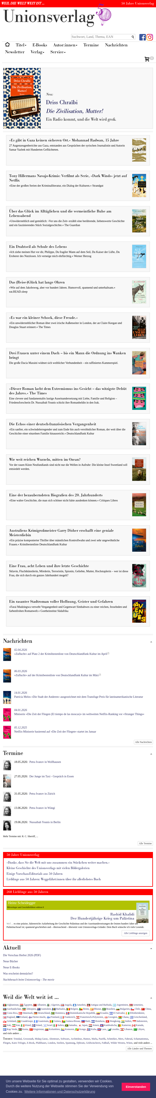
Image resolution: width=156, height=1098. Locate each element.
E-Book (30, 1042)
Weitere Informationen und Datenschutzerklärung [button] (59, 1091)
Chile (135, 1008)
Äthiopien (29, 1008)
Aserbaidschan (12, 1008)
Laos (102, 1029)
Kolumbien (52, 1029)
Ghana (123, 1017)
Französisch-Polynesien (89, 1017)
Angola (66, 1004)
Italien (59, 1025)
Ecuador (102, 1013)
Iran (16, 1025)
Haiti (85, 1021)
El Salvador (117, 1013)
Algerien (53, 1004)
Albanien (39, 1004)
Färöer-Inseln (37, 1017)
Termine (91, 45)
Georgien (110, 1017)
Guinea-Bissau (71, 1021)
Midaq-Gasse (41, 1038)
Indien (126, 1021)
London (51, 1042)
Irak (7, 1025)
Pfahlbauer (41, 1042)
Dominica (58, 1013)
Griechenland (138, 1017)
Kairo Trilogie (19, 1042)
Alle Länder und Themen (139, 1048)
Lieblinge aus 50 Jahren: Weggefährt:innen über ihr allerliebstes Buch (53, 879)
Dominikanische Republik (80, 1013)
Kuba (91, 1029)
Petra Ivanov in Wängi (42, 807)
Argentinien (120, 1004)
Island (37, 1025)
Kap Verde (10, 1029)
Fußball (105, 1042)
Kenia (23, 1029)
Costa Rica (10, 1013)
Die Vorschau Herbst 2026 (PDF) (22, 955)
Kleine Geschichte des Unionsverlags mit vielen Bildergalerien (48, 868)
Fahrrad (128, 1038)
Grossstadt (28, 1038)
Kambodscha (108, 1025)
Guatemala (41, 1021)
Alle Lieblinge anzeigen (135, 933)
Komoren (67, 1029)
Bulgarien (123, 1008)
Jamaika (71, 1025)
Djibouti (81, 1042)
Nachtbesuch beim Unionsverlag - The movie (28, 979)
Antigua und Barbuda (99, 1004)
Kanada (137, 1025)
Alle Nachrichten (143, 742)
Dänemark (26, 1013)
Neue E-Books (11, 967)
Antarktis (79, 1004)
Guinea (55, 1021)
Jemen (94, 1025)
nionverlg (58, 16)
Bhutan (95, 1008)
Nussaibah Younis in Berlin (45, 822)
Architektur (76, 1038)
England (9, 1017)
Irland (26, 1025)
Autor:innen (65, 45)
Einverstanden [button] (136, 1086)
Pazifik (102, 1038)
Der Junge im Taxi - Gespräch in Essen (51, 776)
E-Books (39, 45)
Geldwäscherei (93, 1042)
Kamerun (124, 1025)
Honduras (98, 1021)
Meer (120, 1038)
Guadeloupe (25, 1021)
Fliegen (6, 1042)
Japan (83, 1025)
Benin (84, 1008)
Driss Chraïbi (62, 102)
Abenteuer (54, 1038)
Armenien (136, 1004)
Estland (21, 1017)
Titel (21, 45)
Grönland (9, 1021)
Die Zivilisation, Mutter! (74, 111)
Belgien (72, 1008)
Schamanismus (141, 1038)
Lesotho (113, 1029)
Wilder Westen (117, 1042)
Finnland (53, 1017)
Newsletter (15, 52)
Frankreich (68, 1017)
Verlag (37, 52)
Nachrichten (116, 45)
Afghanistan (10, 1004)
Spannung (70, 1042)
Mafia (94, 1038)
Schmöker (112, 1038)
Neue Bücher (10, 961)
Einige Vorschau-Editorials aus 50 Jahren (34, 874)
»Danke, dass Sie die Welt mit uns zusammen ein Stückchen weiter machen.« (58, 863)
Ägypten (26, 1004)
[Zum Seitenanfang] (151, 642)
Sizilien (60, 1042)
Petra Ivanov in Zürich (42, 793)
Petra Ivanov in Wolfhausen (45, 761)
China (146, 1008)
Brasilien (108, 1008)
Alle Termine (145, 843)
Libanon (126, 1029)
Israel (47, 1025)
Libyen (139, 1029)
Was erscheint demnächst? (18, 973)
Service (58, 52)
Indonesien (140, 1021)
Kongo (80, 1029)
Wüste (129, 1042)
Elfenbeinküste (135, 1013)
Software (65, 1038)
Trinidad (18, 1038)
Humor (86, 1038)
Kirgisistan (36, 1029)
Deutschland (42, 1013)
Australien (44, 1008)
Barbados (58, 1008)
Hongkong (113, 1021)
